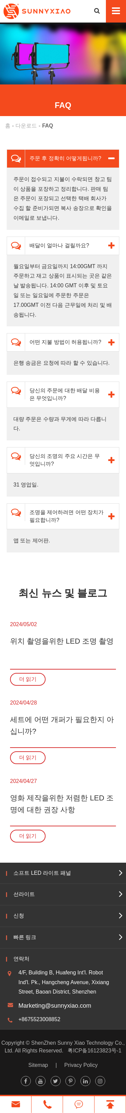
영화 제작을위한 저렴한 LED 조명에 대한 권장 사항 (62, 804)
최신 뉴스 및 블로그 (62, 593)
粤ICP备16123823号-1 (94, 1050)
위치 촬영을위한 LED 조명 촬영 (62, 641)
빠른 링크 (24, 937)
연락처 (21, 959)
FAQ (47, 126)
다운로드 (26, 126)
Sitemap (38, 1065)
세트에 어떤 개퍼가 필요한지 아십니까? (62, 725)
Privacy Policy (81, 1065)
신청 (18, 916)
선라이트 (24, 894)
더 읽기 (28, 679)
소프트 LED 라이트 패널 (42, 873)
